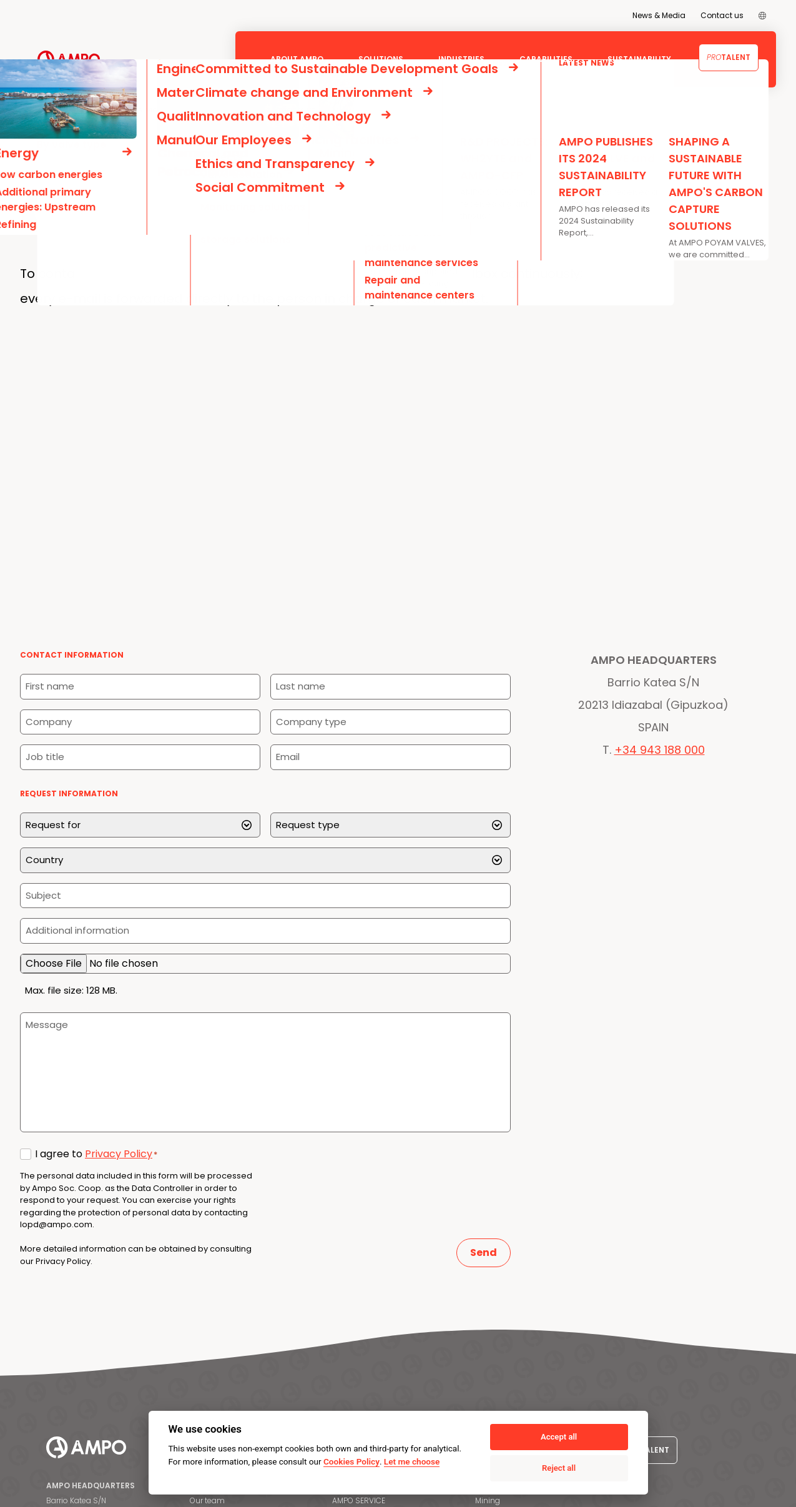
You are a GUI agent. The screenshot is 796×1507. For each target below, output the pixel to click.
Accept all (559, 1436)
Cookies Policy (351, 1461)
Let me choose (412, 1461)
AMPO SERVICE (358, 1500)
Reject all (559, 1468)
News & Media (658, 15)
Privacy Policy (118, 1154)
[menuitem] (762, 15)
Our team (207, 1500)
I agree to (96, 1154)
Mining (487, 1500)
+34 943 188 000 (659, 750)
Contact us (722, 15)
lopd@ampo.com (56, 1224)
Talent (728, 57)
